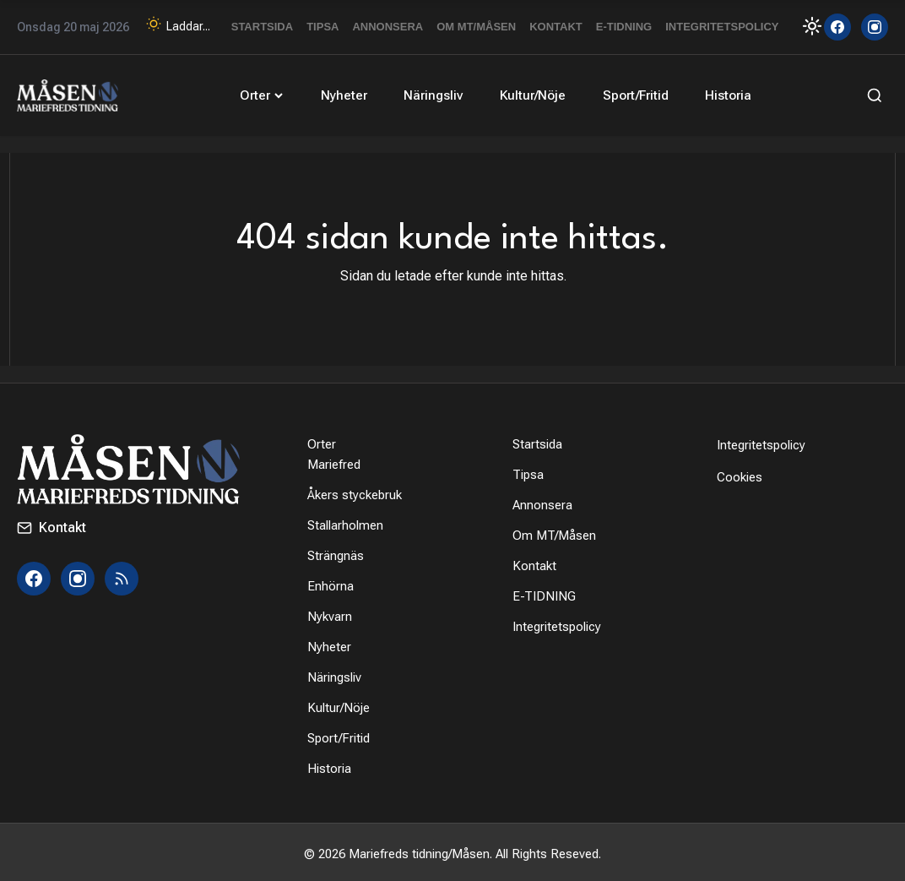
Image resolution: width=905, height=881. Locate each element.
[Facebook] (837, 27)
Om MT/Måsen (476, 26)
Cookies (739, 473)
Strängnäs (335, 552)
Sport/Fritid (628, 93)
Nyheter (346, 93)
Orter (268, 93)
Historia (718, 93)
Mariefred (333, 461)
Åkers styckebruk (354, 491)
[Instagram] (874, 27)
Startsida (262, 26)
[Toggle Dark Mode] (802, 25)
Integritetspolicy (721, 26)
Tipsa (322, 26)
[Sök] (871, 94)
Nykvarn (329, 613)
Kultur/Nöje (529, 93)
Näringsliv (433, 93)
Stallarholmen (345, 522)
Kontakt (556, 26)
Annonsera (387, 26)
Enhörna (330, 582)
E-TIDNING (624, 26)
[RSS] (121, 576)
